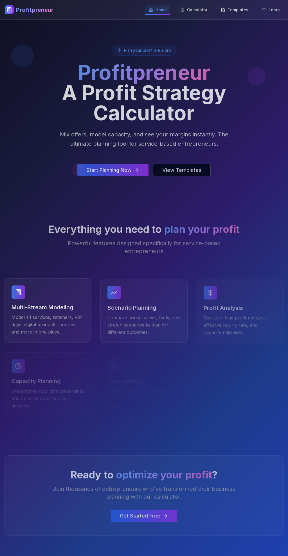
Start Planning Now (113, 170)
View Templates (181, 170)
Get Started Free (144, 517)
